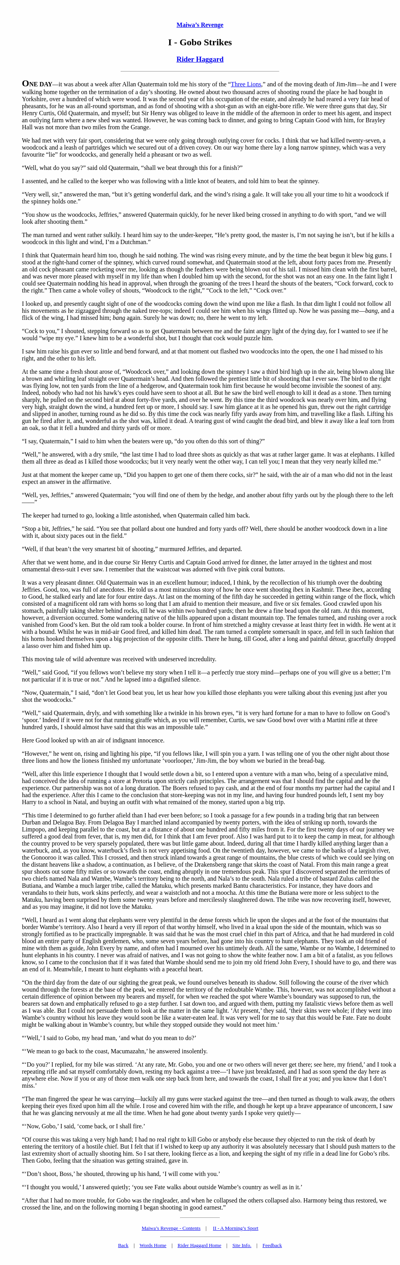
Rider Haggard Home (199, 1245)
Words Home (152, 1245)
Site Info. (241, 1245)
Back (123, 1245)
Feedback (272, 1245)
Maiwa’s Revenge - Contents (171, 1228)
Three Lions (246, 84)
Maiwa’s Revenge (200, 24)
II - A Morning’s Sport (235, 1228)
